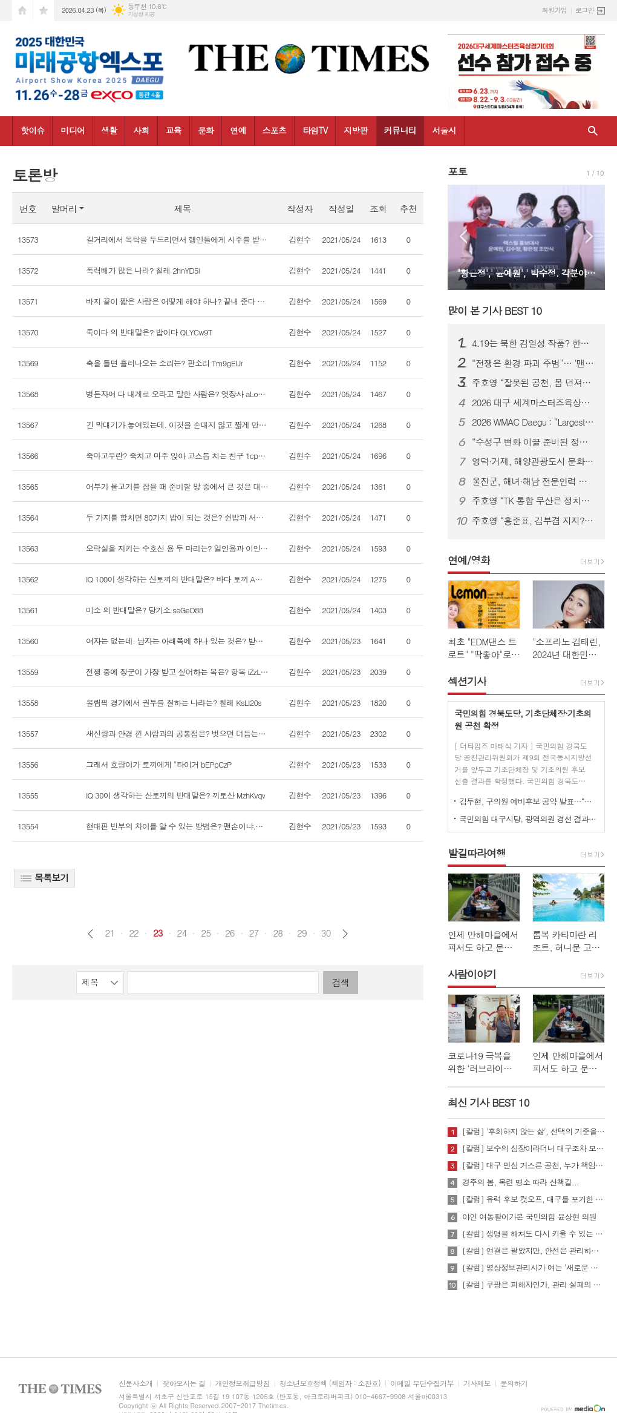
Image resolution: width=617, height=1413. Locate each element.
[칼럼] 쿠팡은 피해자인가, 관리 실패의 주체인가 (533, 1284)
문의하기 (513, 1383)
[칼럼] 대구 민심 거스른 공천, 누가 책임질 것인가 (533, 1165)
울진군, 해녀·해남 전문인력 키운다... (533, 481)
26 (230, 933)
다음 (345, 934)
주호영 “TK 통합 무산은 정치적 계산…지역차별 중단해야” (533, 501)
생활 (109, 130)
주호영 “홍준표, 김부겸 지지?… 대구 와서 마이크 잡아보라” (533, 521)
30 (326, 933)
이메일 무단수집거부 (422, 1383)
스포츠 (274, 130)
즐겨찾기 (43, 10)
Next (589, 236)
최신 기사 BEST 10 (488, 1102)
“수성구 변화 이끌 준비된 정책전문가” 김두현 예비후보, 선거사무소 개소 (533, 442)
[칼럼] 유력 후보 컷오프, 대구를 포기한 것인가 (533, 1199)
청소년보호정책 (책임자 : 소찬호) (329, 1383)
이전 (90, 934)
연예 (238, 130)
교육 (173, 130)
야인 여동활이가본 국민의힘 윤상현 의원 (529, 1216)
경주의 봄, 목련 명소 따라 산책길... (520, 1182)
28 (277, 933)
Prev (463, 236)
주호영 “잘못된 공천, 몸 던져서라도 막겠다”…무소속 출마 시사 (533, 383)
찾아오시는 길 (183, 1383)
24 (182, 933)
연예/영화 (469, 560)
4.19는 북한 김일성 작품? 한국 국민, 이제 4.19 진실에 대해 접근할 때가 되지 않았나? (533, 343)
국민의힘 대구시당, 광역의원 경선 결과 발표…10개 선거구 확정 (528, 819)
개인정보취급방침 (242, 1383)
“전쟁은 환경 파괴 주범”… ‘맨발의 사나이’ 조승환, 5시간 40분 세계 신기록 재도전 (533, 363)
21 (109, 933)
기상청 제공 (141, 14)
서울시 (443, 130)
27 (254, 933)
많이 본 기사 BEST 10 (494, 310)
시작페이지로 (22, 10)
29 (302, 933)
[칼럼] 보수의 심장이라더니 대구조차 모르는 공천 (533, 1148)
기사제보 (477, 1383)
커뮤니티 (400, 130)
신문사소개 (135, 1383)
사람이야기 (472, 974)
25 (206, 933)
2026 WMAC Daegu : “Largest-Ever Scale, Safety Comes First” (533, 422)
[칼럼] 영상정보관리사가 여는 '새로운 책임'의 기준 (533, 1267)
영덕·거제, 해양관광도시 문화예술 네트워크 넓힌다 (533, 461)
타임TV (314, 130)
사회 (141, 130)
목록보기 (44, 877)
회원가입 (554, 10)
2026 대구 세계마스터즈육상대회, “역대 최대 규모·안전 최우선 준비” (533, 403)
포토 (457, 171)
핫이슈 (32, 130)
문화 (206, 130)
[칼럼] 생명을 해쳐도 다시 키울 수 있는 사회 (533, 1233)
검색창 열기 (593, 131)
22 (134, 933)
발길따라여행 (477, 853)
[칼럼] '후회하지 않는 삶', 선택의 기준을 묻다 (533, 1131)
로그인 (584, 10)
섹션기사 (467, 681)
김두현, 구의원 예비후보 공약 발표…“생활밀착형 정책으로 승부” (528, 801)
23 (158, 933)
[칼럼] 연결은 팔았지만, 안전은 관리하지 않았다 (533, 1250)
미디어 (72, 130)
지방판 (355, 130)
